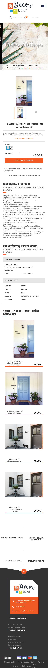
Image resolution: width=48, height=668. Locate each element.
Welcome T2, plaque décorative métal (14, 412)
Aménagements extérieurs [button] (16, 642)
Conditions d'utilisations (26, 662)
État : (6, 273)
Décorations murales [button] (15, 624)
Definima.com (26, 666)
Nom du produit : (11, 265)
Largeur (8, 289)
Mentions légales (9, 662)
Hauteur (8, 286)
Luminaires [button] (12, 639)
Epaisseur (8, 299)
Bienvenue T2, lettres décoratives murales (15, 509)
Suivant (36, 112)
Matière (8, 144)
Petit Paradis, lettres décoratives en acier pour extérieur (14, 363)
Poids (7, 293)
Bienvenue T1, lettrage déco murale (14, 460)
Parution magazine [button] (14, 645)
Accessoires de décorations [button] (17, 627)
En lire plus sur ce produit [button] (24, 138)
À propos (41, 662)
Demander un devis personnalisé (24, 175)
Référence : (9, 270)
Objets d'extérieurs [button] (14, 636)
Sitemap (16, 666)
